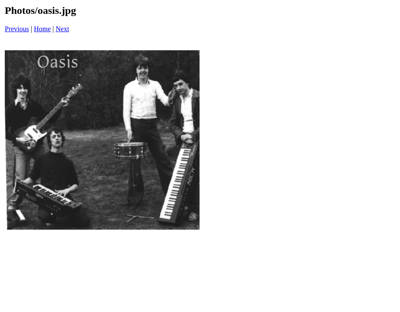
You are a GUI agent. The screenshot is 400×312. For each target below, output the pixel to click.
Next (62, 28)
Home (42, 28)
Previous (17, 28)
